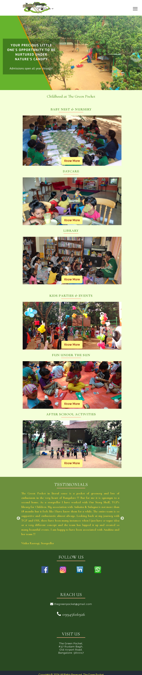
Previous (18, 518)
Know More (72, 160)
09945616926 (71, 614)
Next (122, 518)
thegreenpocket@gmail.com (71, 604)
